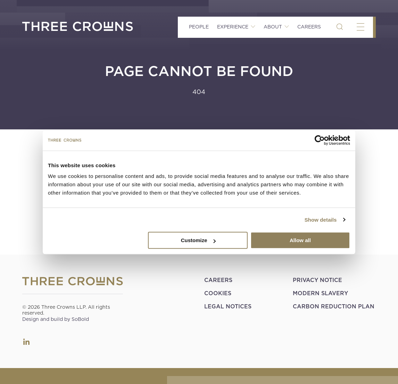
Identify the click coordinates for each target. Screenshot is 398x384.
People (199, 26)
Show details (321, 220)
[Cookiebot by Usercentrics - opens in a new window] (319, 140)
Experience (232, 26)
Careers (309, 26)
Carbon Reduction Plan (333, 306)
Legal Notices (227, 306)
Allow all (300, 240)
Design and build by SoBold (55, 319)
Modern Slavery (320, 293)
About (273, 26)
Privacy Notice (317, 280)
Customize (198, 240)
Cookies (217, 293)
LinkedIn (26, 342)
